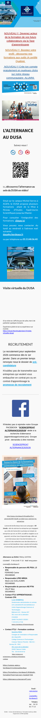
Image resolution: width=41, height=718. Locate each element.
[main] (20, 55)
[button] (2, 3)
